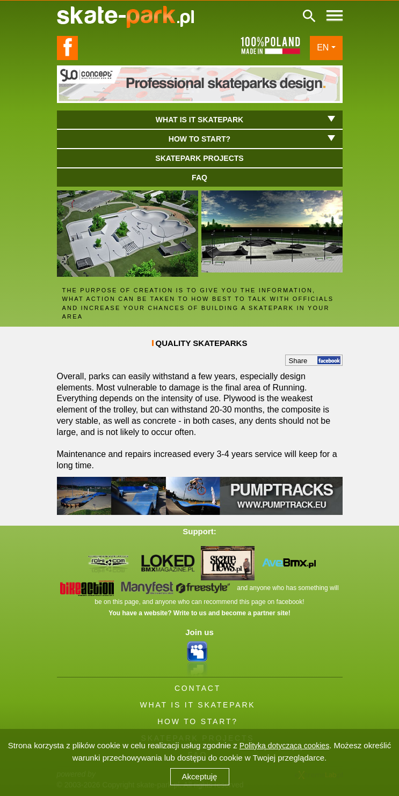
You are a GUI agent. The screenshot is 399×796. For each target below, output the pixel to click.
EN (323, 47)
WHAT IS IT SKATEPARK (198, 705)
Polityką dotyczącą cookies (284, 745)
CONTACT (198, 688)
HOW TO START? (197, 721)
